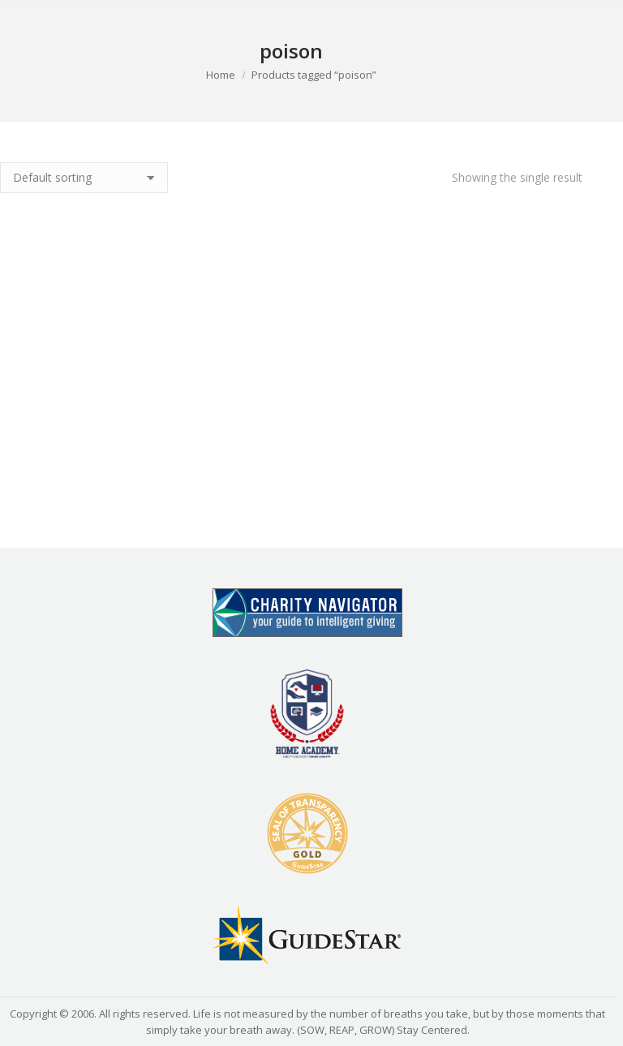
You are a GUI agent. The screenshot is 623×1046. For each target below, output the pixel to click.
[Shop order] (84, 177)
